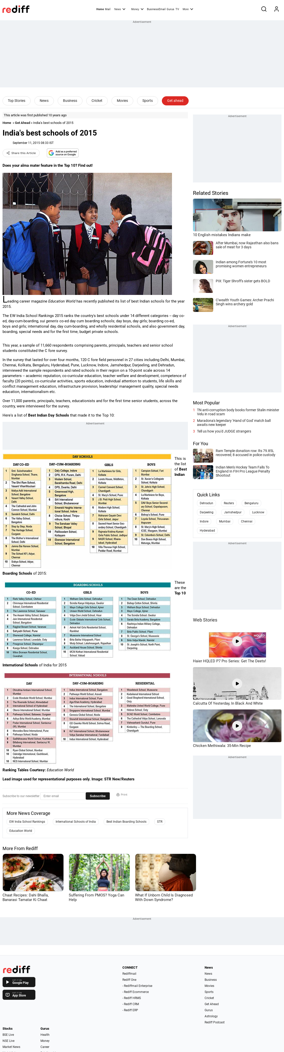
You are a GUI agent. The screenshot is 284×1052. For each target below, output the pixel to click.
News (119, 9)
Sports (147, 101)
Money (137, 9)
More (188, 9)
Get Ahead (22, 123)
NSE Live (8, 1041)
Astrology (211, 1016)
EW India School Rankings (27, 821)
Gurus (170, 9)
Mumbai (224, 521)
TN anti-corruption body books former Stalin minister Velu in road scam (238, 412)
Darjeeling (206, 512)
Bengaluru (251, 503)
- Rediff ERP (130, 1010)
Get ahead (175, 101)
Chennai (246, 521)
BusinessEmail (156, 9)
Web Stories (205, 620)
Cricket (97, 101)
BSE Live (8, 1035)
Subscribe (98, 796)
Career (44, 1047)
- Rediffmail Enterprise (137, 986)
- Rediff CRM (130, 1004)
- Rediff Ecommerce (135, 992)
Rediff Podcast (215, 1022)
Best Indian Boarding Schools (126, 821)
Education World (20, 831)
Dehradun (206, 503)
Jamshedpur (233, 512)
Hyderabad (207, 530)
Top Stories (16, 101)
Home (100, 9)
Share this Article (21, 153)
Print (121, 795)
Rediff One (129, 980)
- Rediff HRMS (131, 998)
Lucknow (258, 512)
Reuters (229, 503)
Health (45, 1035)
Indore (204, 521)
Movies (122, 101)
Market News (11, 1047)
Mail (108, 9)
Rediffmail (129, 973)
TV (177, 9)
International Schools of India (76, 821)
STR (159, 821)
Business (70, 101)
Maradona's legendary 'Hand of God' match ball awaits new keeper (234, 423)
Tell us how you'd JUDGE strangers (224, 431)
